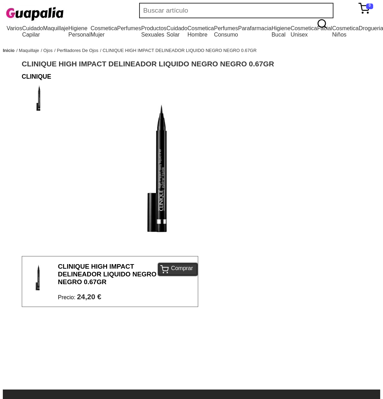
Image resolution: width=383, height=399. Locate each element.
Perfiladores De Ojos (77, 50)
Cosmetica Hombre (200, 31)
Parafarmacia (254, 28)
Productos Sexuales (154, 31)
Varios (14, 28)
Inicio (8, 50)
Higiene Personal (80, 31)
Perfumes (129, 28)
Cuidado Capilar (32, 31)
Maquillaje (56, 28)
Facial (324, 28)
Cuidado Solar (177, 31)
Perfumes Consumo (226, 31)
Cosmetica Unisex (304, 31)
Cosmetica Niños (345, 31)
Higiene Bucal (281, 31)
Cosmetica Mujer (104, 31)
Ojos (47, 50)
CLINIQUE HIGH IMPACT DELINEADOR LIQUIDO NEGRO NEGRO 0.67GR (180, 50)
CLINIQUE (36, 76)
